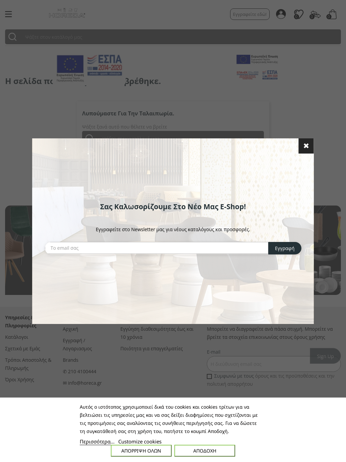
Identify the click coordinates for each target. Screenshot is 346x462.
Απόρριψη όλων (141, 450)
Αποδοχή (204, 450)
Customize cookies (140, 441)
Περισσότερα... (97, 441)
